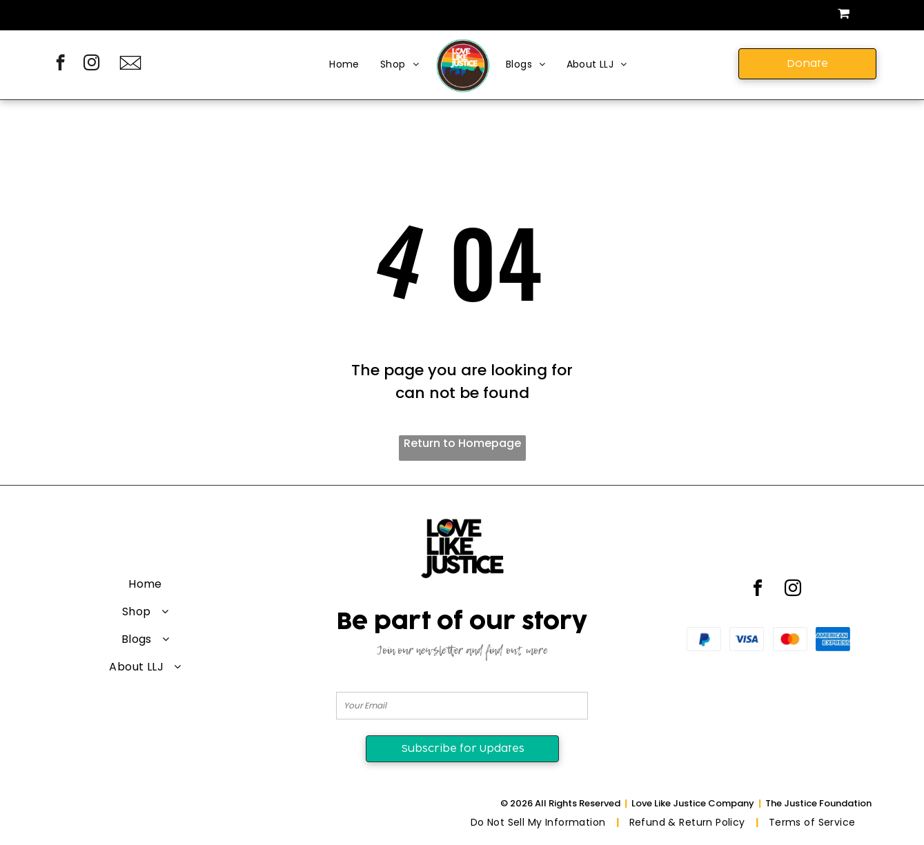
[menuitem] (344, 65)
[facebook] (60, 64)
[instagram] (91, 64)
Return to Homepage (462, 443)
